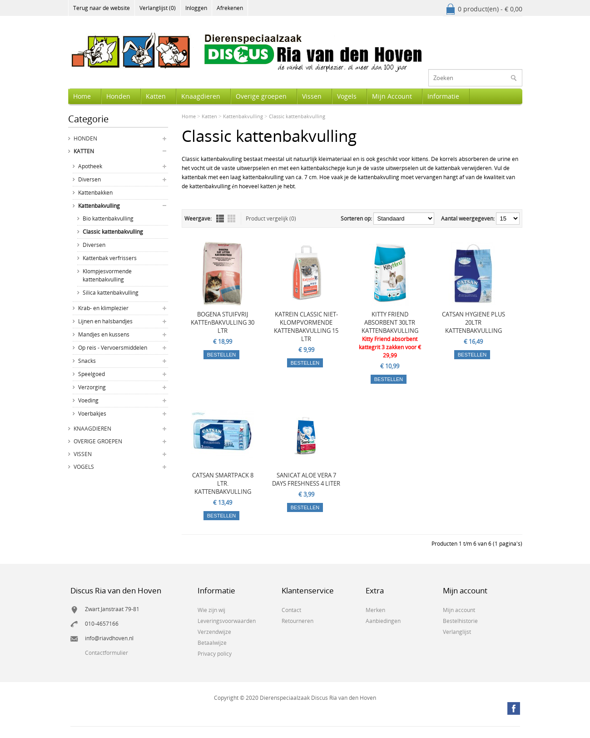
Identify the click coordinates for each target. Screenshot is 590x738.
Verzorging (92, 387)
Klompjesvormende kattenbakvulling (107, 275)
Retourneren (297, 621)
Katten (156, 96)
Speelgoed (91, 374)
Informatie (443, 96)
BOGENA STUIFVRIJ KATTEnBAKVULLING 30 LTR (222, 322)
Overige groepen (261, 96)
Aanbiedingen (383, 621)
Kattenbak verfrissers (110, 258)
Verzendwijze (214, 632)
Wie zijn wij (211, 610)
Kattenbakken (95, 192)
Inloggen (196, 8)
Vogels (347, 96)
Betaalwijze (212, 643)
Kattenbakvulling (99, 206)
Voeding (88, 400)
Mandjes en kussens (103, 334)
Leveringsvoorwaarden (227, 621)
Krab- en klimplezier (103, 308)
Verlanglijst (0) (157, 8)
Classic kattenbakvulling (113, 232)
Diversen (89, 179)
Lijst (220, 218)
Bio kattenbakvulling (108, 218)
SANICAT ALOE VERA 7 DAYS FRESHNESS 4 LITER (306, 479)
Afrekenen (230, 8)
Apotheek (90, 166)
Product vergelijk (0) (271, 218)
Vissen (312, 96)
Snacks (87, 361)
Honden (118, 96)
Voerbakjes (92, 413)
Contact (291, 610)
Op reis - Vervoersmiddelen (112, 347)
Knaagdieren (200, 96)
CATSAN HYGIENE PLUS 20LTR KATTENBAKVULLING (473, 322)
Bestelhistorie (460, 621)
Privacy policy (215, 654)
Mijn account (459, 610)
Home (82, 96)
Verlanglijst (457, 632)
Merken (375, 610)
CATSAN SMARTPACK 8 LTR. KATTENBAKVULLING (222, 483)
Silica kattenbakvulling (111, 292)
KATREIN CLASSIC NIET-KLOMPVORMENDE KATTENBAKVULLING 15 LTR (306, 326)
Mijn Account (392, 96)
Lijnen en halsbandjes (105, 321)
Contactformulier (106, 653)
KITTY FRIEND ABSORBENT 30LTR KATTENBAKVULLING (390, 322)
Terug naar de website (101, 8)
